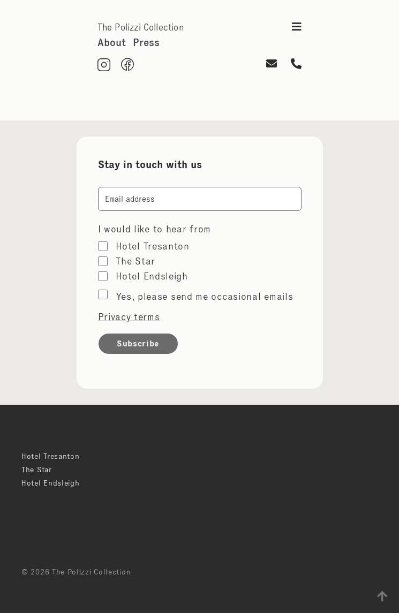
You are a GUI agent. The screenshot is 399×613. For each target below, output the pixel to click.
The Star (135, 261)
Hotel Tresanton (153, 246)
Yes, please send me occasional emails (204, 296)
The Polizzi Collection (140, 27)
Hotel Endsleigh (152, 276)
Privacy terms (129, 317)
